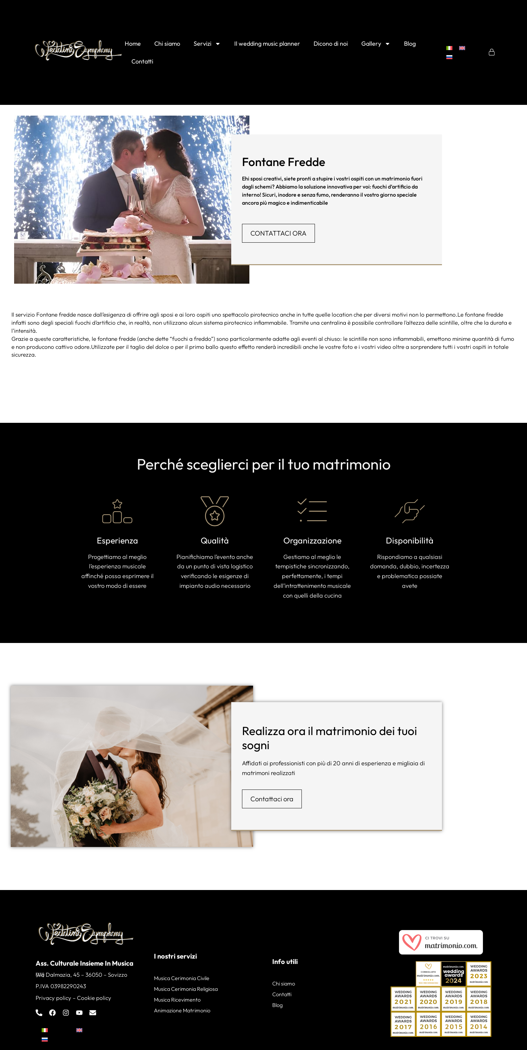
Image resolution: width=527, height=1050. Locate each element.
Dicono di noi (331, 43)
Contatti (142, 61)
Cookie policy (94, 997)
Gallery (376, 43)
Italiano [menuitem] (60, 1030)
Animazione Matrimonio (182, 1010)
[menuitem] (449, 47)
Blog (410, 43)
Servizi (207, 43)
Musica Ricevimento (177, 999)
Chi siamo (167, 43)
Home (133, 43)
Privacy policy (53, 997)
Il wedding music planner (267, 43)
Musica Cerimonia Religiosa (186, 988)
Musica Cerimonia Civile (181, 978)
